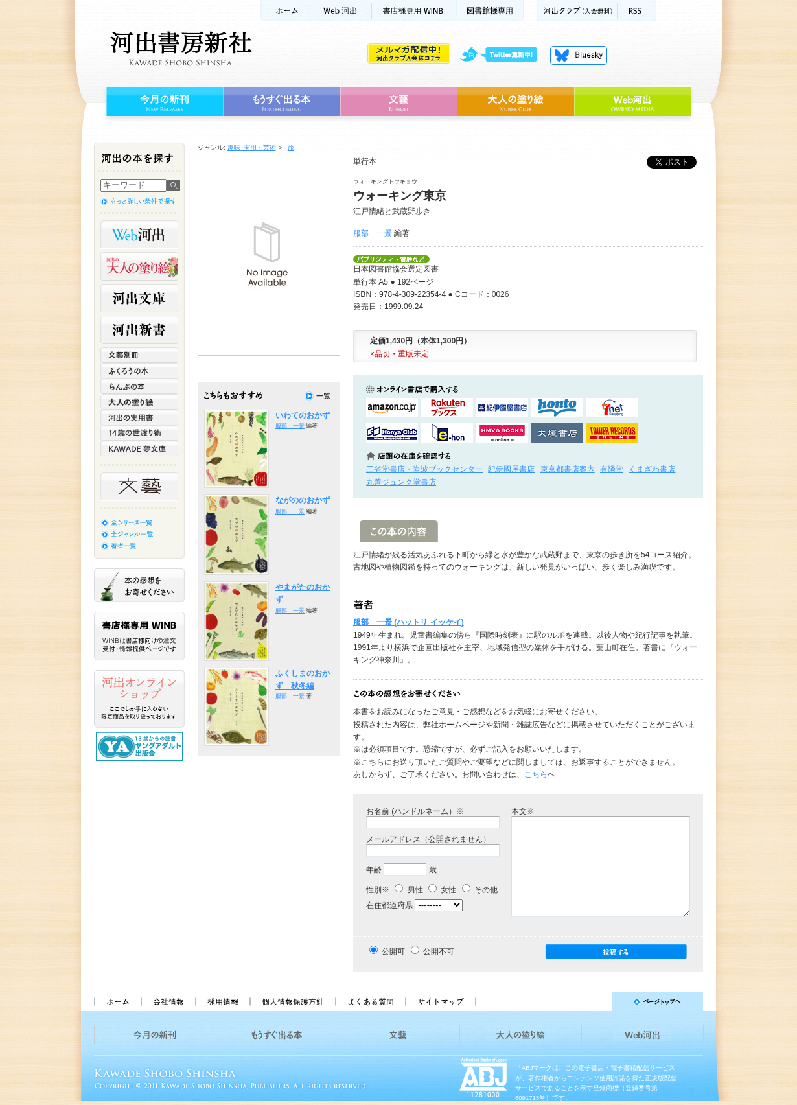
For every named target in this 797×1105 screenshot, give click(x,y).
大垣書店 (557, 433)
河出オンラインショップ (139, 699)
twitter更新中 (503, 55)
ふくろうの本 (139, 370)
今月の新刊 (163, 101)
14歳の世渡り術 (139, 433)
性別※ (377, 889)
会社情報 (168, 1001)
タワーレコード (612, 433)
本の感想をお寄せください (139, 585)
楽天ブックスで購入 (447, 407)
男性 (408, 889)
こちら (536, 774)
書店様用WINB (414, 10)
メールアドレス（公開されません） (428, 839)
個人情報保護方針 (292, 1001)
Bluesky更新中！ (578, 55)
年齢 (374, 869)
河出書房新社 (179, 48)
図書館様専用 (490, 10)
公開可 (393, 951)
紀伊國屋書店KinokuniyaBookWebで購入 (502, 407)
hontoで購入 (557, 407)
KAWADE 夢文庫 (139, 448)
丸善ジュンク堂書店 (401, 482)
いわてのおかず (302, 415)
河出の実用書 (139, 417)
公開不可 (438, 951)
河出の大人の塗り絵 (139, 266)
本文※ (523, 811)
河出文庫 (139, 298)
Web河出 (341, 10)
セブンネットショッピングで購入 (612, 407)
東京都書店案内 (567, 469)
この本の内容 (399, 531)
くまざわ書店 (652, 469)
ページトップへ (595, 1001)
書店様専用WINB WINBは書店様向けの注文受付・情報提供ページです (139, 636)
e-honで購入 (447, 433)
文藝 (398, 101)
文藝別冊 (139, 355)
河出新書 (139, 330)
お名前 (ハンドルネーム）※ (415, 811)
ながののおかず (302, 500)
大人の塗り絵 (515, 101)
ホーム (285, 10)
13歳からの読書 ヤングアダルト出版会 (141, 746)
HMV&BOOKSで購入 (502, 433)
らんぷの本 (139, 386)
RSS (637, 10)
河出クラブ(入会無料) (577, 10)
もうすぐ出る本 (281, 101)
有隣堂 (611, 469)
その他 (480, 889)
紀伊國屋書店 (511, 469)
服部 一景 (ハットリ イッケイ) (408, 622)
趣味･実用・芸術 (251, 147)
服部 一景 (372, 233)
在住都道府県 (389, 905)
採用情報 (222, 1001)
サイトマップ (440, 1001)
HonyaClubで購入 (392, 433)
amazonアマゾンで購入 (392, 407)
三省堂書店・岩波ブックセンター (424, 469)
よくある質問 (370, 1001)
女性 (442, 889)
